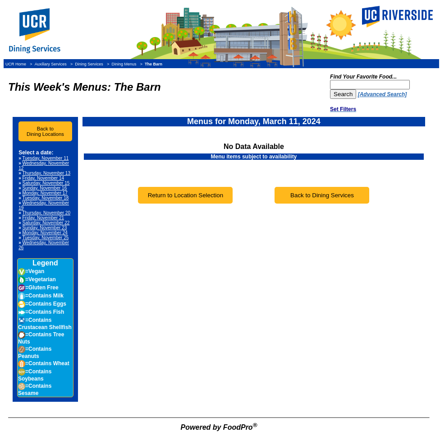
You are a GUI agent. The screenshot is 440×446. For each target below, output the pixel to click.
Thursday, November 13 (46, 173)
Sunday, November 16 (44, 188)
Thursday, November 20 (46, 212)
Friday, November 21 (43, 217)
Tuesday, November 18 (45, 197)
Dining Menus (123, 64)
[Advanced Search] (382, 94)
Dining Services (89, 64)
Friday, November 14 (43, 178)
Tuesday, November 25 (45, 237)
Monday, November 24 (44, 232)
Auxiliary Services (51, 64)
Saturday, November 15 (45, 183)
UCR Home (15, 64)
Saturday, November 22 (45, 222)
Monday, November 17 (44, 192)
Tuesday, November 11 (45, 158)
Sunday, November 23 (44, 227)
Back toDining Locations (45, 131)
